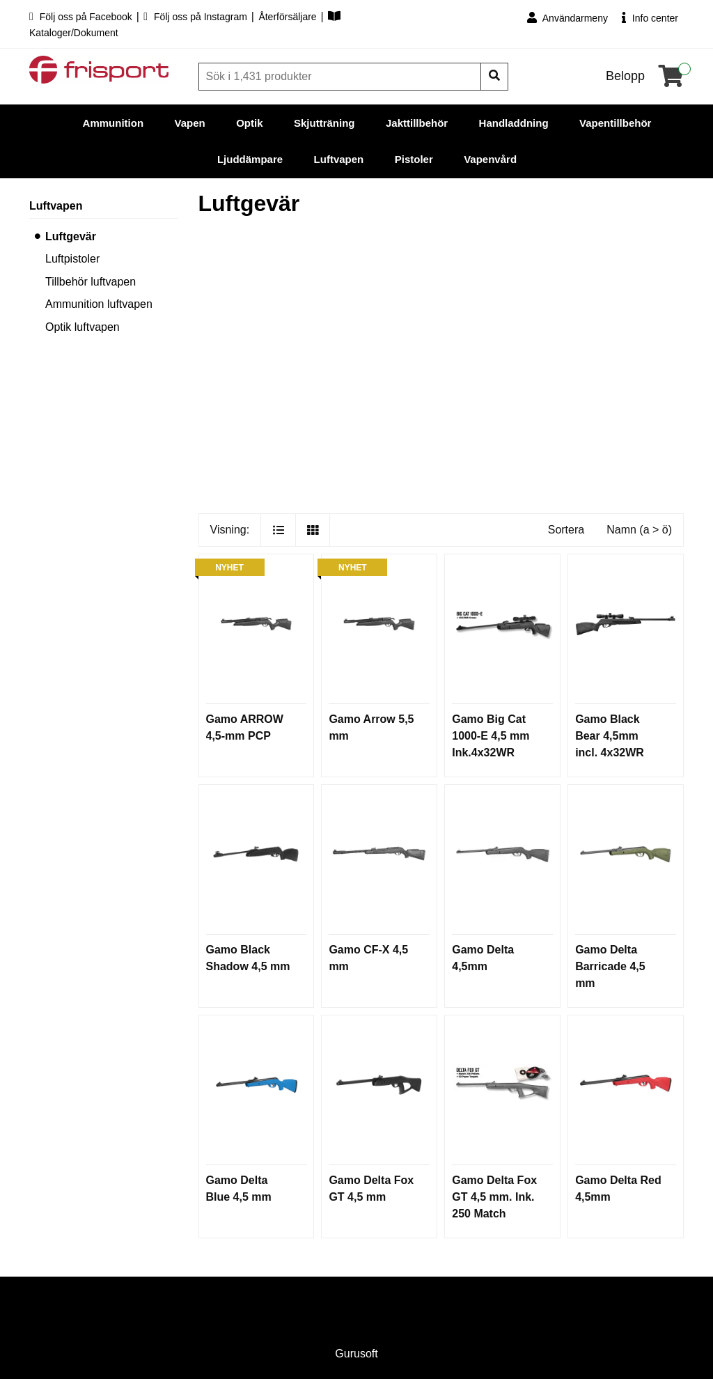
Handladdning (514, 123)
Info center (650, 18)
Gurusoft (356, 1353)
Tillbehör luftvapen (90, 282)
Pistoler (414, 159)
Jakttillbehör (417, 123)
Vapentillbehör (615, 123)
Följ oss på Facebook (82, 16)
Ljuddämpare (250, 159)
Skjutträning (324, 123)
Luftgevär (70, 236)
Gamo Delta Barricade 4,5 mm (610, 966)
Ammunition (113, 123)
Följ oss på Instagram (196, 16)
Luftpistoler (72, 259)
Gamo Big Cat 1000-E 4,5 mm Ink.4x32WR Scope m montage (490, 752)
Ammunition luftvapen (98, 304)
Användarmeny (567, 18)
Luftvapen (339, 159)
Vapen (190, 123)
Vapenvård (490, 159)
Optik (249, 123)
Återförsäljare (288, 16)
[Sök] (341, 77)
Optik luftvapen (82, 327)
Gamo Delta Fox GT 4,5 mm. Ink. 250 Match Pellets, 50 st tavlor (494, 1213)
